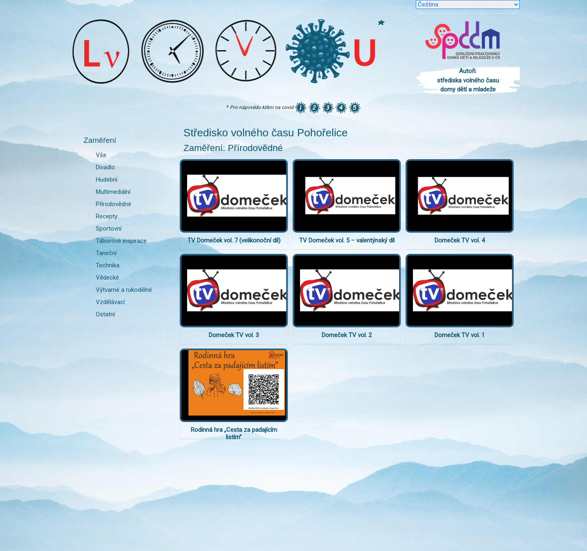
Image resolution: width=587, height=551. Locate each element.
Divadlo (105, 167)
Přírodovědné (113, 204)
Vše (101, 155)
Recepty (106, 216)
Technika (107, 265)
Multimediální (113, 192)
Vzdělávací (110, 302)
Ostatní (105, 314)
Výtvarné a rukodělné (124, 289)
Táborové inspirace (121, 240)
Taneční (106, 253)
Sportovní (108, 228)
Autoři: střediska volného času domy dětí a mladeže (468, 80)
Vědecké (107, 277)
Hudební (106, 179)
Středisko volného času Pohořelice (265, 133)
